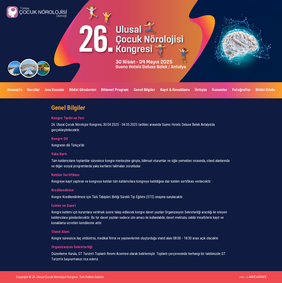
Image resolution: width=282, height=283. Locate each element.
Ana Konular (54, 89)
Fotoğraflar (241, 89)
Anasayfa (14, 89)
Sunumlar (219, 89)
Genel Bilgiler (144, 89)
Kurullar (33, 89)
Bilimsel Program (115, 89)
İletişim (201, 89)
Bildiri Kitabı (265, 89)
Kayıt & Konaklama (175, 89)
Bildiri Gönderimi (82, 89)
